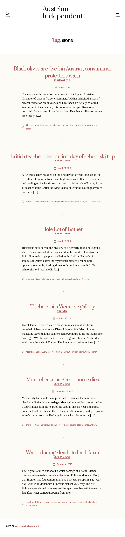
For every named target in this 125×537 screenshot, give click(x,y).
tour (90, 353)
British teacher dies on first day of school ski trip (62, 157)
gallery (51, 353)
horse (59, 427)
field (43, 280)
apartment (31, 505)
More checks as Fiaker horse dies (62, 381)
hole (59, 280)
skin (91, 126)
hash (48, 505)
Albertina (30, 353)
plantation (67, 505)
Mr (49, 202)
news (67, 353)
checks (29, 427)
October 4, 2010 (64, 467)
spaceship (71, 280)
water (35, 508)
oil (64, 280)
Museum (60, 353)
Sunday (88, 427)
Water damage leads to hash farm (62, 455)
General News (62, 162)
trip (101, 202)
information (46, 126)
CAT (33, 280)
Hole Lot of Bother (62, 230)
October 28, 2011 (64, 320)
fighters (41, 505)
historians (51, 280)
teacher (94, 202)
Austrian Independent (27, 529)
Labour (66, 126)
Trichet (96, 353)
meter (44, 202)
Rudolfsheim (94, 505)
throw (96, 427)
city (35, 427)
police (84, 505)
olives (73, 126)
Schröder (75, 353)
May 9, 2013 (64, 88)
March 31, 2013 (64, 169)
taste (28, 129)
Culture (62, 313)
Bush (44, 353)
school (72, 202)
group (37, 202)
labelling (57, 126)
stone (97, 126)
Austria (29, 202)
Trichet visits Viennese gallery (62, 308)
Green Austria (62, 80)
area (28, 280)
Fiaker (52, 427)
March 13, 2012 (64, 242)
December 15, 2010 (64, 393)
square (74, 427)
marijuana (56, 505)
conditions (43, 427)
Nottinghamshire (60, 202)
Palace (66, 427)
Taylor (86, 202)
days (38, 280)
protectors (83, 126)
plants (76, 505)
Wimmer (87, 280)
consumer (35, 126)
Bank (38, 353)
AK (27, 126)
